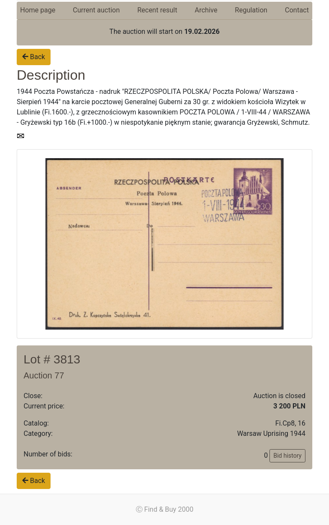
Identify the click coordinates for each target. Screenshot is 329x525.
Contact (297, 10)
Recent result (157, 10)
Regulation (251, 10)
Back (33, 57)
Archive (206, 10)
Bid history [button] (287, 455)
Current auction (96, 10)
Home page (37, 10)
